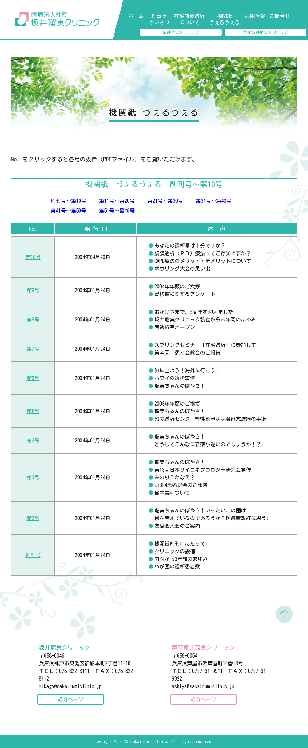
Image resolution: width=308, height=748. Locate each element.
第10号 (33, 257)
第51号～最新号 (117, 210)
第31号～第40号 (213, 200)
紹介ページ (70, 699)
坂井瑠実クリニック (181, 32)
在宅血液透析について (189, 19)
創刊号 (33, 555)
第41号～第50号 (68, 210)
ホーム (136, 15)
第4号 (33, 440)
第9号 (33, 290)
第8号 (33, 319)
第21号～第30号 (165, 200)
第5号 (33, 411)
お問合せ (280, 15)
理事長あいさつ (159, 19)
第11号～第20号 (117, 200)
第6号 (33, 378)
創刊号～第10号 (68, 200)
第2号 (33, 518)
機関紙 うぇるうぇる (224, 19)
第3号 (33, 477)
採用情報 (255, 15)
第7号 (33, 348)
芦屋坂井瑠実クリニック (266, 32)
